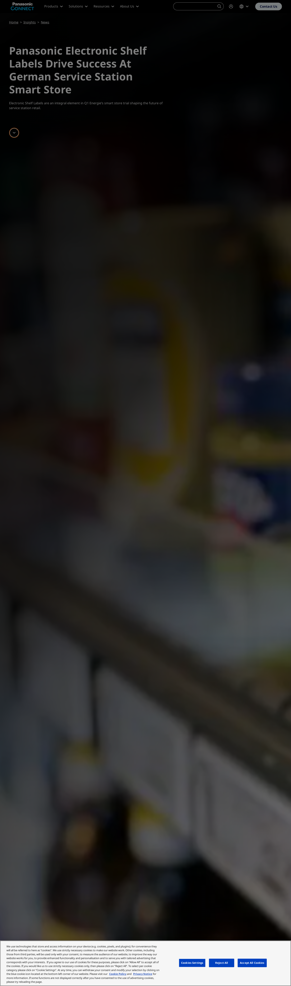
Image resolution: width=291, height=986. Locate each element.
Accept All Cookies (252, 963)
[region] (145, 963)
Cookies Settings (192, 963)
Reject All (221, 963)
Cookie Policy (117, 974)
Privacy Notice (142, 974)
